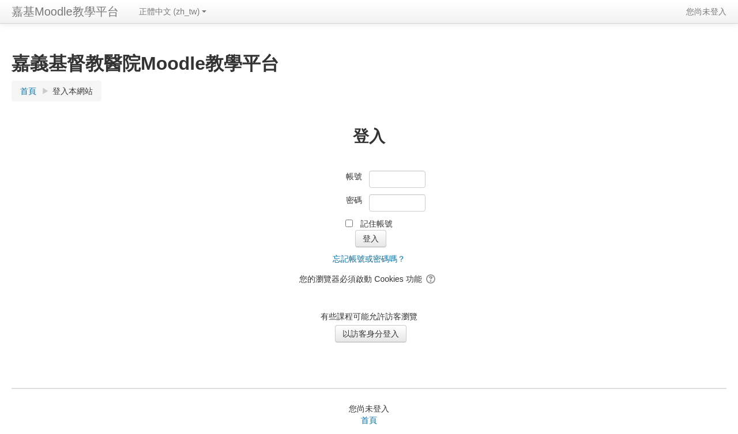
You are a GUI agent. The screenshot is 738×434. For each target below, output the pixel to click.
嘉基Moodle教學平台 (65, 11)
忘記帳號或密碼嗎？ (369, 258)
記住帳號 (376, 223)
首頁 (369, 420)
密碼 (354, 200)
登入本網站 (72, 91)
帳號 (354, 176)
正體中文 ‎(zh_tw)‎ (173, 11)
